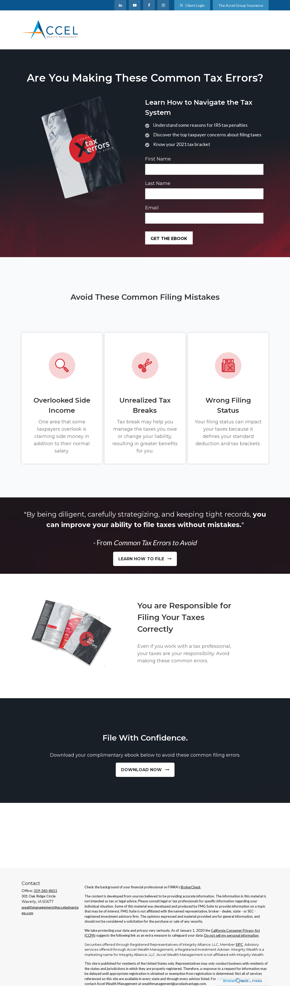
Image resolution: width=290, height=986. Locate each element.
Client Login (192, 5)
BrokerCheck (191, 887)
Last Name (157, 183)
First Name (158, 159)
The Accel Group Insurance (240, 5)
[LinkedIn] (120, 5)
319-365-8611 (45, 890)
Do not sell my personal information (231, 935)
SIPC (239, 944)
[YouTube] (134, 5)
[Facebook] (149, 5)
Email (152, 208)
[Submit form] (169, 237)
